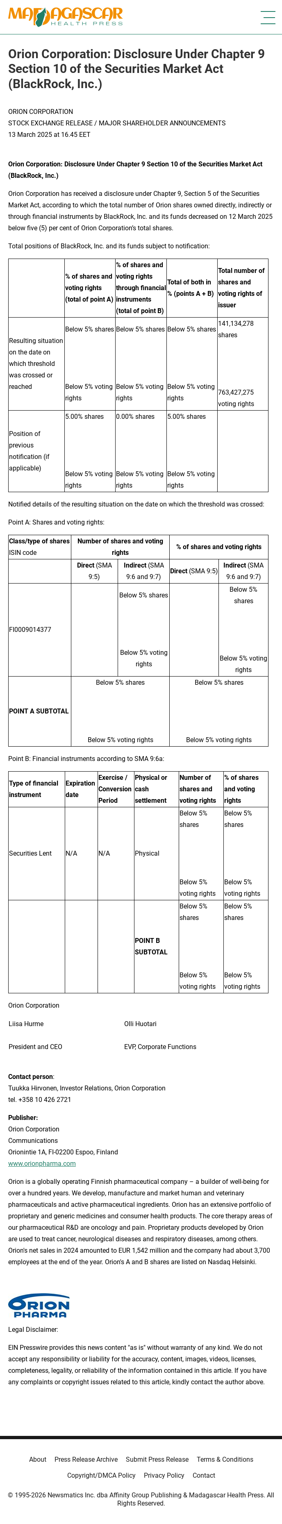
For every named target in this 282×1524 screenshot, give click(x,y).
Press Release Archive (86, 1459)
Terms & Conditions (225, 1459)
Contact (204, 1475)
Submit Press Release (157, 1459)
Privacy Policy (164, 1475)
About (37, 1459)
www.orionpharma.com (42, 1163)
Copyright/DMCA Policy (101, 1475)
